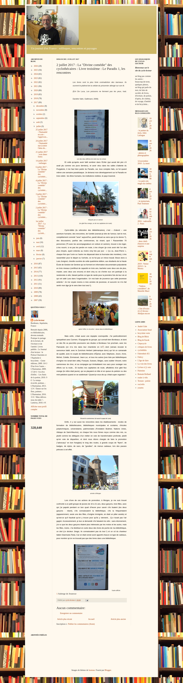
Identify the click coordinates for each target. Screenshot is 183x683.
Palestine (141, 371)
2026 (36, 66)
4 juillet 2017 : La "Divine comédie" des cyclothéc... (41, 185)
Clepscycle (142, 343)
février (39, 254)
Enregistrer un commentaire (71, 613)
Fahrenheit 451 (144, 354)
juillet (38, 126)
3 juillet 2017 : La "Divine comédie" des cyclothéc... (41, 199)
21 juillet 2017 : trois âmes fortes (41, 154)
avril (38, 246)
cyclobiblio (142, 350)
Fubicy (140, 357)
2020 (36, 90)
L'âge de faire (143, 360)
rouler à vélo (143, 378)
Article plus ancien (118, 619)
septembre (40, 118)
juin (38, 238)
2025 (36, 70)
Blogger (108, 670)
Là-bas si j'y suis (144, 367)
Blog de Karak (143, 340)
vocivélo (141, 384)
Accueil (91, 619)
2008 (36, 296)
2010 (36, 288)
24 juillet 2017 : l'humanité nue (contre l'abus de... (41, 144)
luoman (92, 670)
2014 (36, 272)
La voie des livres (145, 364)
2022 (36, 82)
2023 (36, 78)
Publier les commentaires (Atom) (81, 624)
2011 (36, 284)
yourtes (141, 388)
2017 (36, 102)
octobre (39, 114)
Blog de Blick (143, 337)
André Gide (142, 326)
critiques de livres (145, 347)
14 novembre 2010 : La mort (144, 162)
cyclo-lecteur (39, 320)
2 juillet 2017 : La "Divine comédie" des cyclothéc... (41, 212)
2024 (36, 74)
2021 (36, 86)
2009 (36, 292)
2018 (36, 98)
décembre (40, 106)
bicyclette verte (144, 333)
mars (38, 250)
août (38, 122)
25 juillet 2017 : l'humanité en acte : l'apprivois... (42, 133)
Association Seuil (145, 330)
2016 (36, 264)
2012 (36, 280)
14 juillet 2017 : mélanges (41, 162)
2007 (36, 300)
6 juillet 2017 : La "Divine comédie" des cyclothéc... (41, 172)
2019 (36, 94)
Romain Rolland (144, 374)
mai (38, 242)
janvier (39, 259)
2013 (36, 276)
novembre (40, 110)
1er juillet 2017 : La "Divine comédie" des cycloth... (41, 227)
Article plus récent (64, 619)
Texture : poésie (144, 381)
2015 (36, 268)
